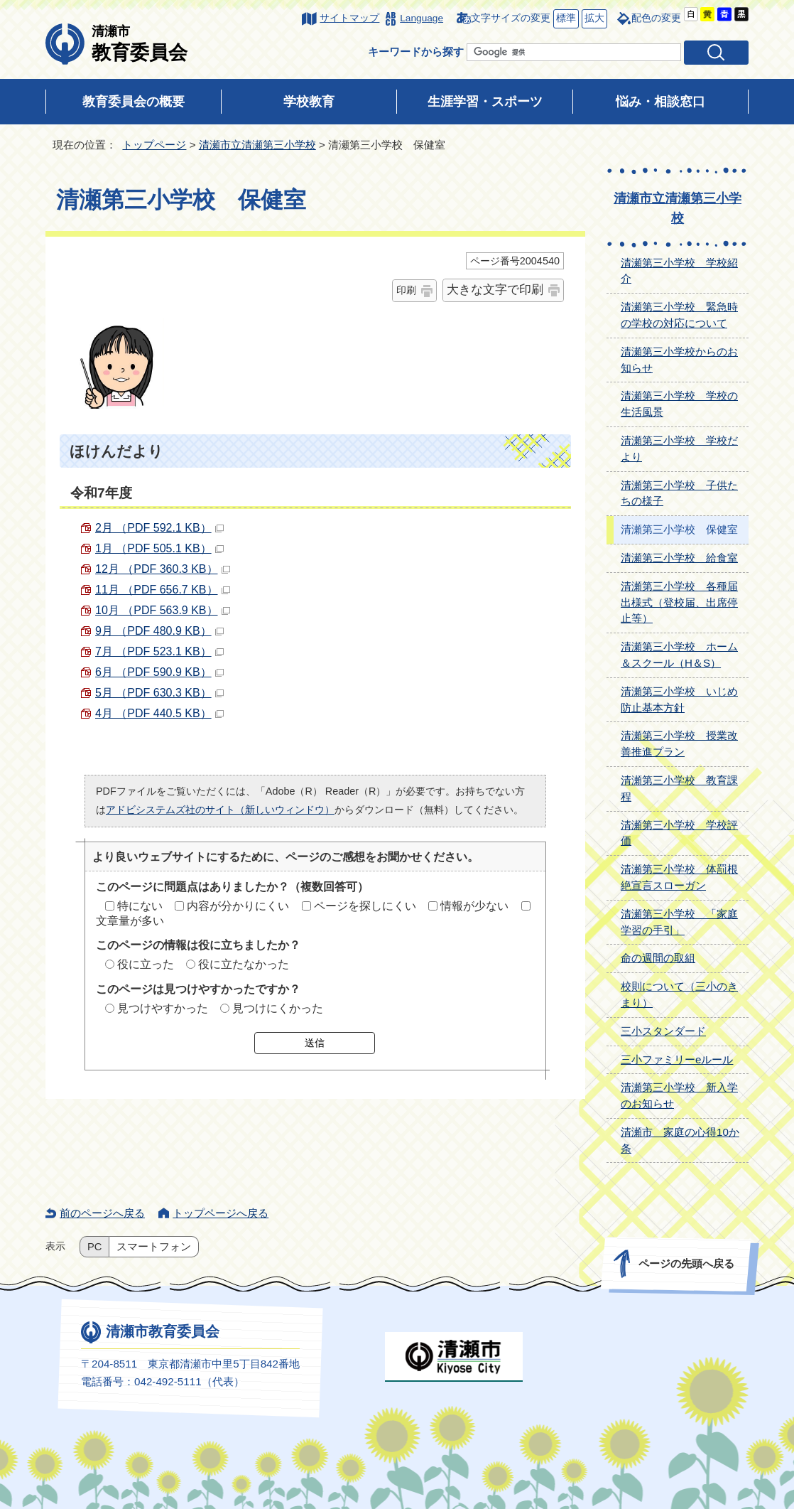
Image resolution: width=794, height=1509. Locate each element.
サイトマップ (349, 18)
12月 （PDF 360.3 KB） (162, 569)
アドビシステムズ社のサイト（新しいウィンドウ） (220, 809)
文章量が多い (130, 921)
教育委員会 (139, 43)
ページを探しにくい (365, 906)
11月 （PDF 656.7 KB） (162, 590)
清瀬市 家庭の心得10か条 (680, 1140)
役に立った (145, 964)
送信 (315, 1042)
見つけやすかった (162, 1008)
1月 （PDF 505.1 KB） (159, 548)
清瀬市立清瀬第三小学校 (257, 145)
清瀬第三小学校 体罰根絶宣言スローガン (679, 877)
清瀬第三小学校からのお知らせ (679, 359)
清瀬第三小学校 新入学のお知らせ (679, 1095)
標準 (564, 18)
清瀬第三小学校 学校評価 (679, 833)
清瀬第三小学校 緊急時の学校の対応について (679, 315)
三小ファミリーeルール (677, 1059)
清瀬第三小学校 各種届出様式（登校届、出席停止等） (679, 602)
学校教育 (309, 102)
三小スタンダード (663, 1031)
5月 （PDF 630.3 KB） (159, 693)
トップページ (154, 145)
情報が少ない (474, 906)
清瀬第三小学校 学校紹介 (679, 271)
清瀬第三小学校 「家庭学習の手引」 (679, 922)
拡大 (593, 18)
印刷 (406, 290)
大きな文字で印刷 (495, 289)
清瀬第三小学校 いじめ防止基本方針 (679, 699)
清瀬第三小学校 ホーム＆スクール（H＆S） (679, 654)
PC (94, 1246)
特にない (140, 906)
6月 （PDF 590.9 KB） (159, 672)
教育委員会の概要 (133, 102)
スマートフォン (153, 1246)
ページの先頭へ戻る (686, 1263)
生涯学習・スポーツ (485, 102)
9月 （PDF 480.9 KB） (159, 631)
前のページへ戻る (102, 1213)
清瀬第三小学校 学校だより (679, 448)
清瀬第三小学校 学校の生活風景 (679, 404)
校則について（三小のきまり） (679, 994)
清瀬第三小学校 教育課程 (679, 788)
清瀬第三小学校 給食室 (679, 558)
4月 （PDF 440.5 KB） (159, 713)
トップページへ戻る (220, 1213)
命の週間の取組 (658, 958)
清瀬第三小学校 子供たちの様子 (679, 493)
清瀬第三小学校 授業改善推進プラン (679, 743)
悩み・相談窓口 (660, 102)
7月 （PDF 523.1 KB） (159, 651)
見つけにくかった (277, 1008)
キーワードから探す (416, 51)
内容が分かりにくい (238, 906)
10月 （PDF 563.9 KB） (162, 610)
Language (421, 18)
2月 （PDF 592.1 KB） (159, 528)
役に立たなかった (243, 964)
